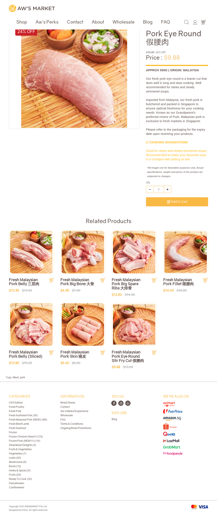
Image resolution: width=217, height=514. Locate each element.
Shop (21, 22)
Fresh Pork (15, 411)
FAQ (165, 22)
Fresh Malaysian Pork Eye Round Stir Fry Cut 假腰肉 (128, 356)
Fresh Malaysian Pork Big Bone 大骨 (77, 281)
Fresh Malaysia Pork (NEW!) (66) (28, 419)
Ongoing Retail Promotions (75, 428)
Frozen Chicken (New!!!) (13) (26, 436)
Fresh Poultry (16, 406)
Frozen (13, 432)
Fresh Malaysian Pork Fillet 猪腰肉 (178, 281)
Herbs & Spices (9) (20, 470)
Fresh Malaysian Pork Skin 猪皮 (74, 354)
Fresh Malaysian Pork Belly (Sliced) (25, 354)
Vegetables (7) (17, 453)
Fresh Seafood (17, 428)
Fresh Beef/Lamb (19, 423)
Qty (148, 182)
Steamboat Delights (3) (22, 445)
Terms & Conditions (71, 423)
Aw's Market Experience (74, 411)
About (98, 22)
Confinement (16, 487)
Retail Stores (67, 402)
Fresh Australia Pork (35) (23, 415)
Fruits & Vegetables (20, 449)
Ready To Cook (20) (20, 478)
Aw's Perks (47, 22)
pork (22, 377)
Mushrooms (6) (17, 462)
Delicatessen (16, 483)
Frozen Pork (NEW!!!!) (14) (24, 440)
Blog (148, 22)
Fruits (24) (15, 474)
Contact (75, 22)
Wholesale (124, 22)
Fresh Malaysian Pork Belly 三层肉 (24, 281)
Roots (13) (15, 466)
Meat (16, 377)
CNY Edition (16, 402)
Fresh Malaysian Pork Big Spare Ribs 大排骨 (126, 284)
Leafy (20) (15, 457)
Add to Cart (177, 202)
